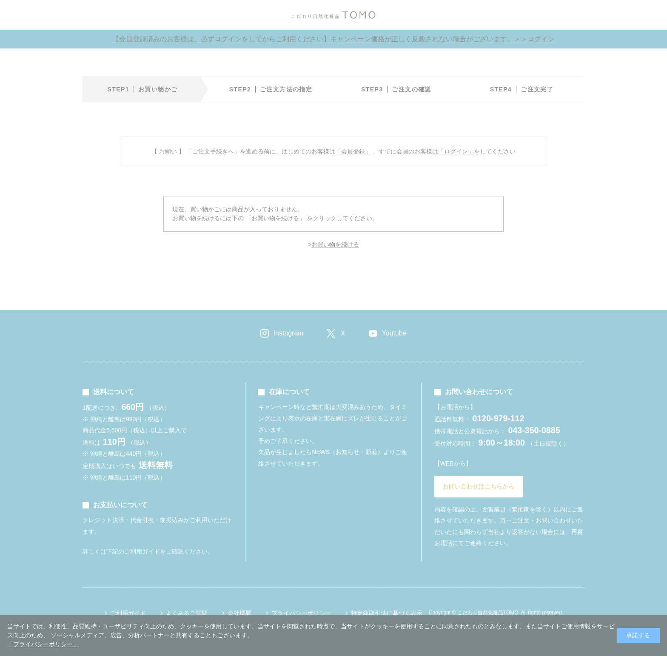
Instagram (288, 333)
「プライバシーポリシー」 (43, 644)
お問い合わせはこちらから (478, 486)
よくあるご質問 (187, 613)
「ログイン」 (456, 151)
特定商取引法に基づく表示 (386, 613)
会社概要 (239, 613)
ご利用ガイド (128, 613)
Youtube (394, 333)
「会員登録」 (353, 151)
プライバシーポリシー (301, 613)
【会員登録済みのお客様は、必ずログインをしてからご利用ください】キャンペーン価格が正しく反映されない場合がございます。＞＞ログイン (333, 39)
